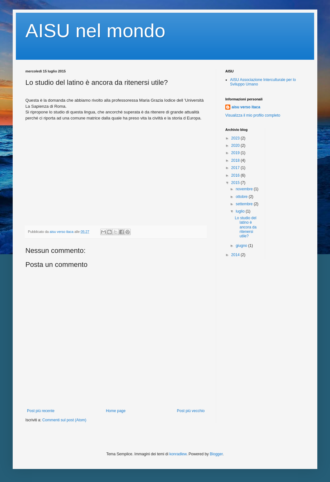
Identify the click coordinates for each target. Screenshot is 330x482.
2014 (236, 255)
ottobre (242, 196)
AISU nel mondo (95, 30)
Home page (116, 411)
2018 (236, 160)
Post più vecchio (191, 411)
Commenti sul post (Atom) (64, 420)
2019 (236, 153)
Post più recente (41, 411)
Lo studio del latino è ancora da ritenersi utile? (245, 227)
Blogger (216, 454)
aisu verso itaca (246, 107)
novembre (245, 189)
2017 (236, 168)
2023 (236, 138)
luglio (241, 211)
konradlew (178, 454)
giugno (242, 245)
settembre (245, 204)
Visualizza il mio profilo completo (252, 115)
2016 (236, 175)
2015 (236, 182)
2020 (236, 145)
